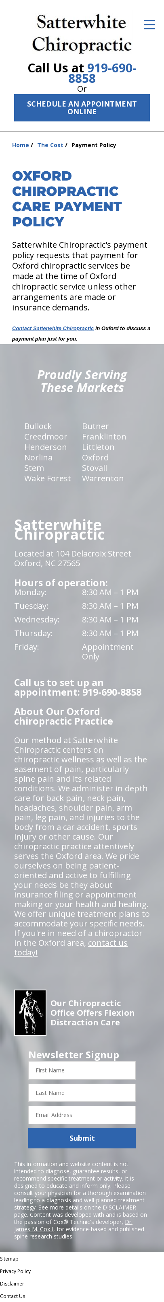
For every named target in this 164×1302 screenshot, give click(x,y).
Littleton (98, 447)
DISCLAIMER (119, 1207)
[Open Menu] (149, 24)
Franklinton (104, 436)
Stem (34, 467)
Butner (95, 426)
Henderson (45, 447)
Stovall (94, 467)
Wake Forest (47, 478)
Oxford (95, 457)
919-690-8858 (102, 73)
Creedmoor (45, 436)
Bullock (38, 426)
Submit (82, 1138)
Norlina (38, 457)
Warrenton (103, 478)
